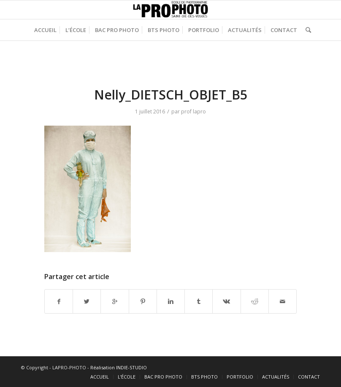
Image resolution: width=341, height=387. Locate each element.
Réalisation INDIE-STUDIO (118, 367)
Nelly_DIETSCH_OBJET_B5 (170, 94)
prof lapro (193, 111)
